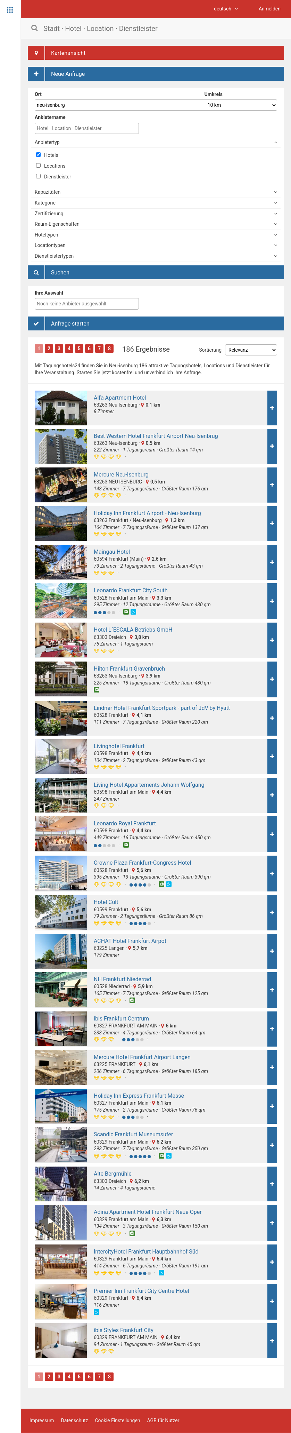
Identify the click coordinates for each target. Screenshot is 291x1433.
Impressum (42, 1420)
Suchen (48, 272)
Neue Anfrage (56, 74)
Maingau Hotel (112, 552)
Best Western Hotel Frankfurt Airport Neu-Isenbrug (156, 436)
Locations (50, 166)
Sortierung (210, 350)
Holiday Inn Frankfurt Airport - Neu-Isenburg (147, 513)
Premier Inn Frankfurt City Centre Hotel (141, 1291)
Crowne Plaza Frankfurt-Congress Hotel (142, 862)
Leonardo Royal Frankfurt (125, 823)
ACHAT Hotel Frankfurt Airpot (130, 941)
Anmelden (270, 8)
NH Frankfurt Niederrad (122, 979)
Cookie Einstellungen (117, 1420)
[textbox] (88, 303)
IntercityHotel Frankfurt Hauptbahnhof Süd (146, 1251)
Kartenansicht (56, 53)
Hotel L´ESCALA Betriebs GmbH (133, 629)
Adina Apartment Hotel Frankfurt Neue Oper (148, 1212)
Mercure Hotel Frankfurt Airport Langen (142, 1057)
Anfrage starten (59, 323)
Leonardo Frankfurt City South (131, 590)
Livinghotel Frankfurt (119, 746)
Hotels (47, 155)
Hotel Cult (106, 902)
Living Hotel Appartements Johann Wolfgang (149, 785)
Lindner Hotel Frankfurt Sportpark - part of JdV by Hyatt (162, 708)
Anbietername (50, 117)
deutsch (226, 8)
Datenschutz (74, 1420)
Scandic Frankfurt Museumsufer (133, 1134)
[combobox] (87, 304)
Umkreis (214, 94)
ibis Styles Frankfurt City (123, 1330)
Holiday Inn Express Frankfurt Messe (139, 1095)
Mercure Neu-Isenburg (121, 474)
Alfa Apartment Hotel (120, 397)
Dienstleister (53, 176)
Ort (38, 94)
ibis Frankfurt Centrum (121, 1018)
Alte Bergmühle (113, 1173)
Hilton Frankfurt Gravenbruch (129, 668)
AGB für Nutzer (163, 1420)
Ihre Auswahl (49, 293)
